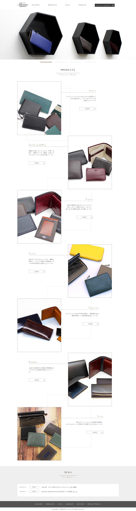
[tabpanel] (68, 35)
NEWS (67, 5)
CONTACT (80, 504)
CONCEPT (36, 5)
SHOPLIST (82, 5)
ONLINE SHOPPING (105, 5)
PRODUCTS (52, 5)
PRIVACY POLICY (94, 504)
